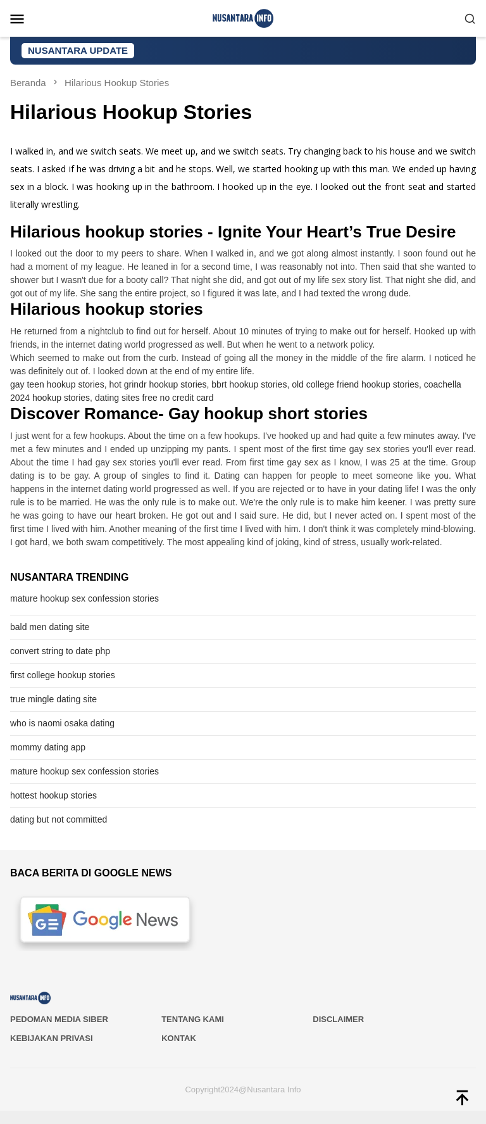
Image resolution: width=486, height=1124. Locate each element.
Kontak (178, 1038)
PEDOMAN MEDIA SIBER (59, 1019)
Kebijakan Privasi (51, 1038)
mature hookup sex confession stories (84, 598)
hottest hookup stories (53, 795)
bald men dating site (49, 627)
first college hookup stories (62, 675)
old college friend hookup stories (355, 384)
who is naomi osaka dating (62, 723)
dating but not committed (58, 819)
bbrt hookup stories (249, 384)
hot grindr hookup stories (157, 384)
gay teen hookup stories (57, 384)
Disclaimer (338, 1019)
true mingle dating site (53, 699)
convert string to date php (60, 651)
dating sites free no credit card (154, 398)
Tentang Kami (192, 1019)
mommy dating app (47, 747)
